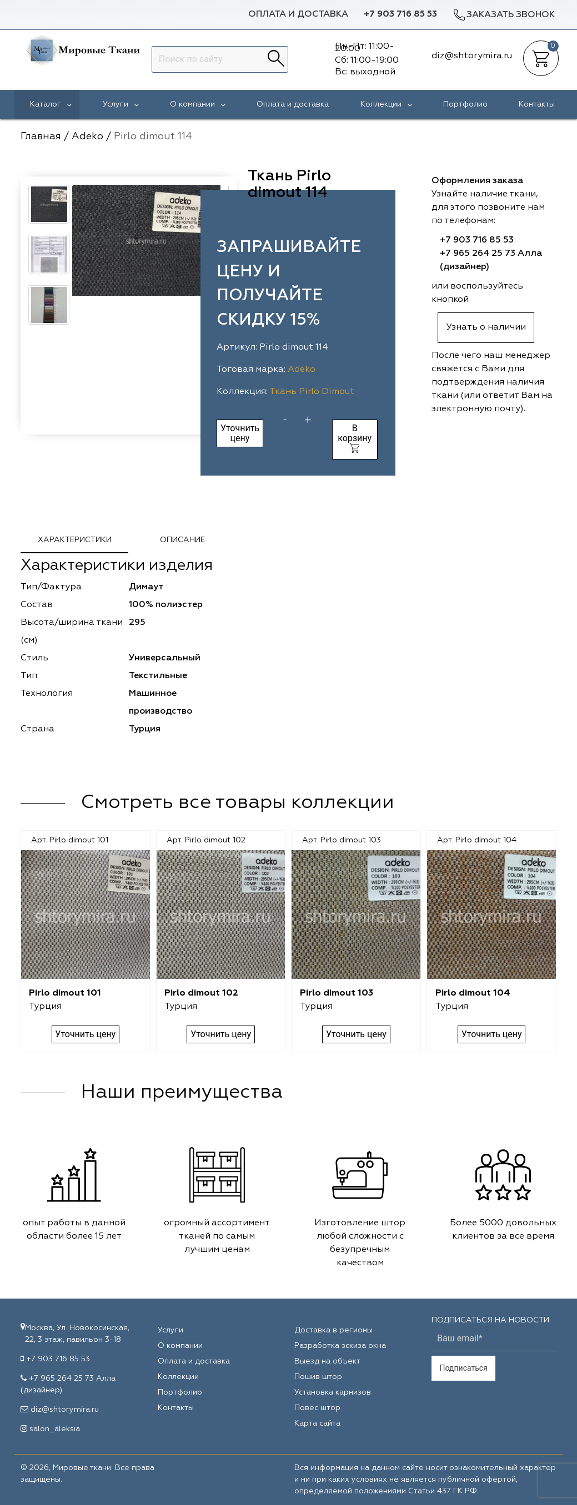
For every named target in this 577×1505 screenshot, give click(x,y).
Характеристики (75, 540)
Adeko (301, 369)
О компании (197, 104)
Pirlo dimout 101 (65, 993)
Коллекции (386, 104)
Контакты (537, 104)
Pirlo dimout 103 (336, 993)
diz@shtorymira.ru (65, 1409)
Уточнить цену (239, 433)
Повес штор (317, 1408)
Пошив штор (318, 1377)
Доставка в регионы (333, 1330)
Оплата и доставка (298, 14)
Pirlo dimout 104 (472, 993)
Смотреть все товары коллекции (237, 802)
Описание (182, 540)
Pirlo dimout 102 (201, 993)
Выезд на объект (327, 1361)
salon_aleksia (54, 1429)
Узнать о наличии (486, 327)
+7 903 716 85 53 (400, 14)
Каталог (51, 104)
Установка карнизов (332, 1392)
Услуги (121, 104)
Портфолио (465, 104)
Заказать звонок (504, 15)
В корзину (355, 438)
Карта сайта (317, 1423)
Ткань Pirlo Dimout (311, 391)
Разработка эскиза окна (340, 1346)
